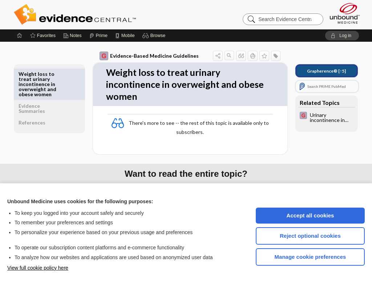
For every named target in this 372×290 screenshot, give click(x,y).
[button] (154, 35)
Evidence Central (104, 14)
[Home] (19, 35)
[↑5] (321, 71)
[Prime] (98, 35)
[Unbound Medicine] (345, 13)
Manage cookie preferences (310, 257)
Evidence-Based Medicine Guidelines (144, 56)
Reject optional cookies (310, 236)
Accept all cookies (310, 215)
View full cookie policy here (37, 268)
